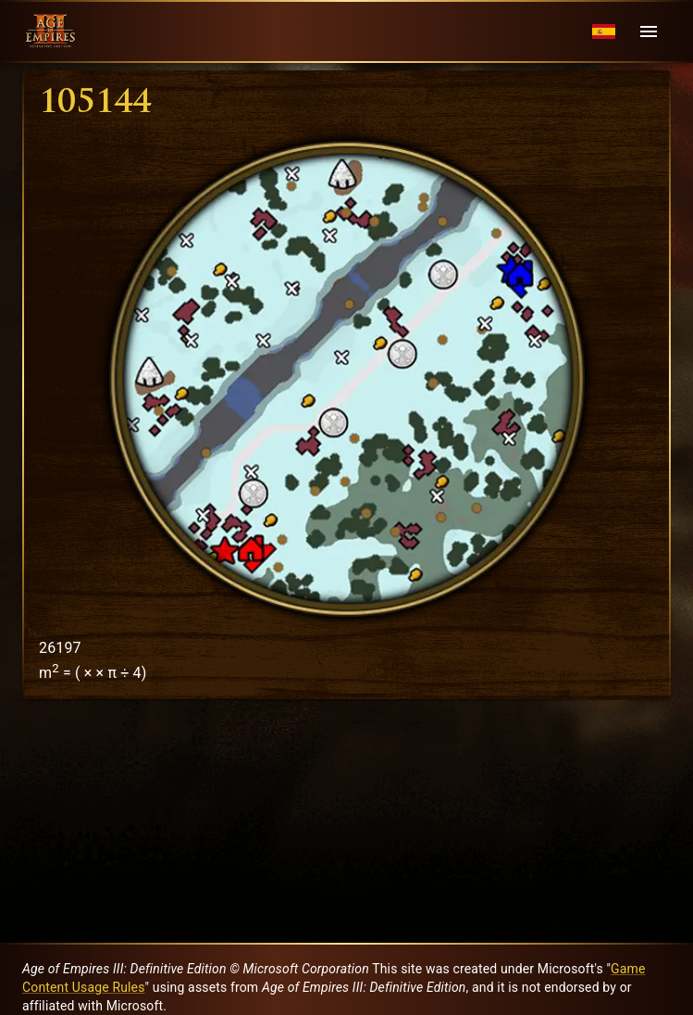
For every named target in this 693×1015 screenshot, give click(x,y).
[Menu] (648, 31)
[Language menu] (603, 32)
